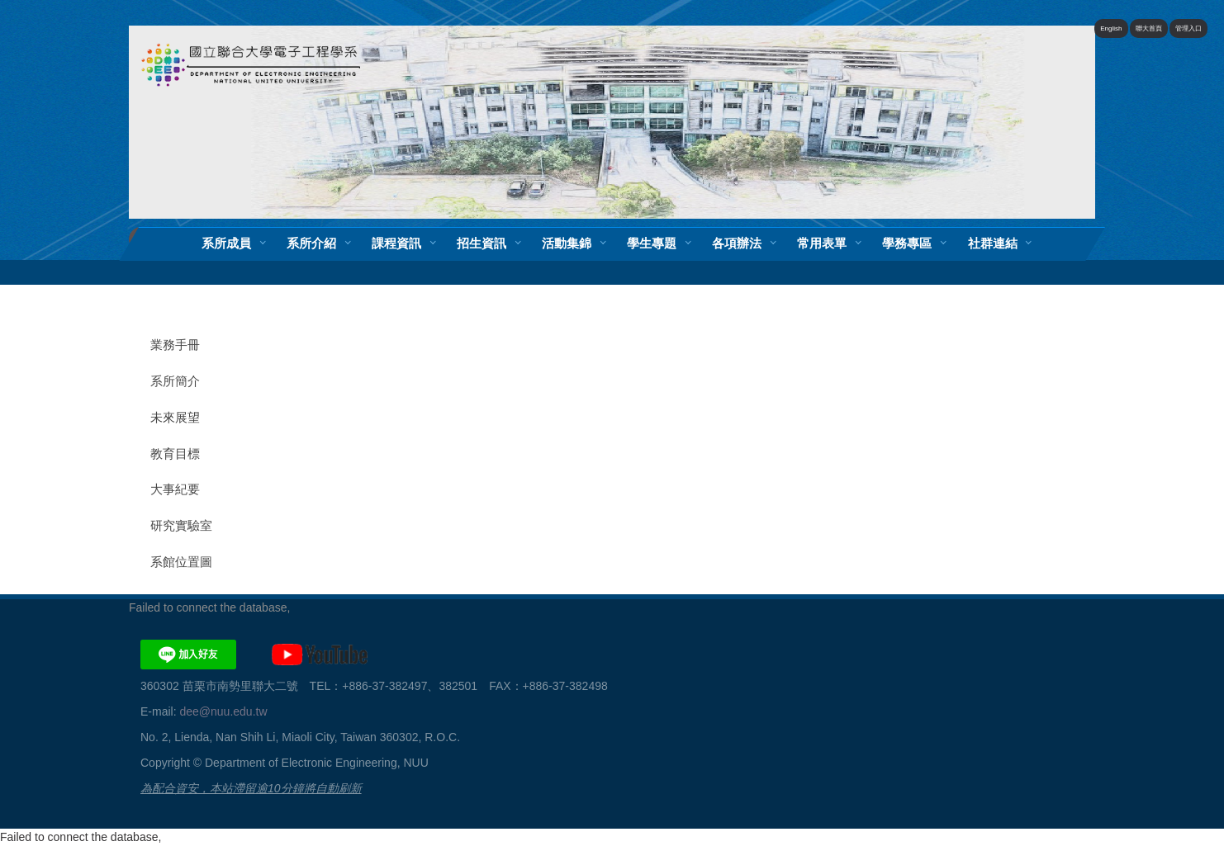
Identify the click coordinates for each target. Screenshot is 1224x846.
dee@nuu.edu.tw (223, 711)
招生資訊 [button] (481, 243)
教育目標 (175, 454)
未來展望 (175, 417)
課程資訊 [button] (396, 243)
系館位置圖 (181, 562)
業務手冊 (175, 345)
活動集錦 (566, 243)
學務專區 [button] (907, 243)
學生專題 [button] (651, 243)
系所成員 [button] (226, 243)
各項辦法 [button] (736, 243)
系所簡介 (175, 381)
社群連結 (993, 243)
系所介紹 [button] (311, 243)
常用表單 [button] (822, 243)
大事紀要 (175, 489)
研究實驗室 (181, 525)
